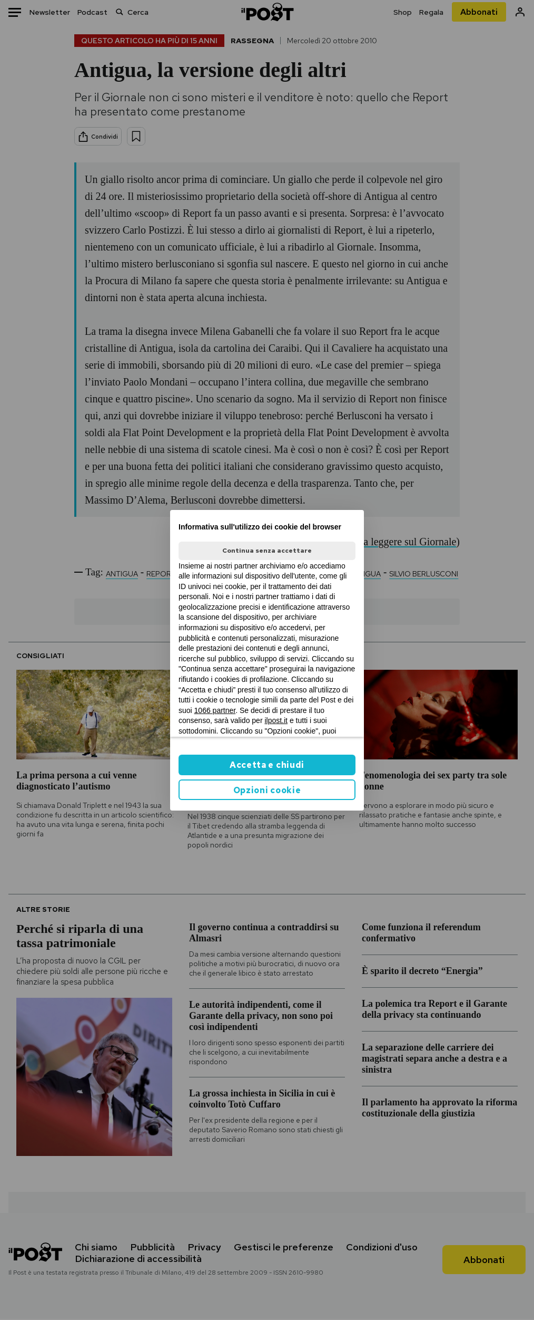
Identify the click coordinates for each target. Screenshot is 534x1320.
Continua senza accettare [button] (267, 550)
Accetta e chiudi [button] (267, 764)
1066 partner (215, 710)
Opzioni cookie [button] (267, 790)
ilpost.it (276, 720)
